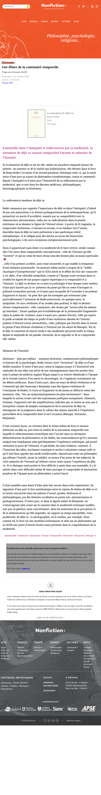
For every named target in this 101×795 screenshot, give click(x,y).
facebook (79, 6)
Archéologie (39, 650)
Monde (20, 647)
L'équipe (83, 682)
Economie (6, 656)
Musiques (88, 650)
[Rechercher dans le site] (16, 6)
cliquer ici (26, 568)
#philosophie (10, 535)
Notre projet (71, 682)
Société (4, 653)
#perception (34, 535)
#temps (44, 535)
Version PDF (7, 83)
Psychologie (56, 650)
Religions (55, 653)
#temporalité (55, 535)
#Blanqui (89, 535)
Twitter (49, 720)
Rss (92, 6)
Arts (76, 21)
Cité (24, 21)
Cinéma (87, 647)
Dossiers (50, 690)
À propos (72, 677)
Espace (34, 21)
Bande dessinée (20, 683)
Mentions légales (73, 720)
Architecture (90, 658)
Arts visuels (89, 656)
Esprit (54, 21)
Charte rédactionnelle (76, 685)
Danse (87, 667)
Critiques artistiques (17, 677)
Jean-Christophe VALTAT (17, 72)
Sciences (5, 650)
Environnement (25, 656)
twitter (83, 6)
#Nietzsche (67, 535)
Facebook (45, 720)
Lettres (66, 21)
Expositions (6, 689)
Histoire (38, 647)
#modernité (22, 535)
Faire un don (72, 688)
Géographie (23, 650)
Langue (70, 650)
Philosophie (56, 647)
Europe (20, 653)
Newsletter (97, 6)
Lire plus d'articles (49, 617)
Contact (83, 688)
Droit (3, 647)
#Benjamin (79, 535)
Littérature (72, 647)
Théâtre (87, 653)
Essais (48, 677)
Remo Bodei (53, 116)
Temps (44, 21)
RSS (53, 720)
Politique (5, 658)
